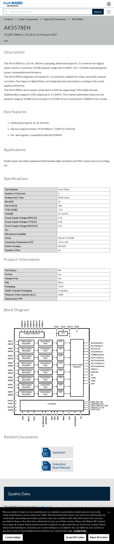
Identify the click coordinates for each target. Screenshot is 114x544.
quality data (44, 507)
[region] (57, 525)
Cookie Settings (13, 537)
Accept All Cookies (75, 537)
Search (98, 11)
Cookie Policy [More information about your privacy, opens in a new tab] (80, 531)
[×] (108, 512)
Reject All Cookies (98, 537)
